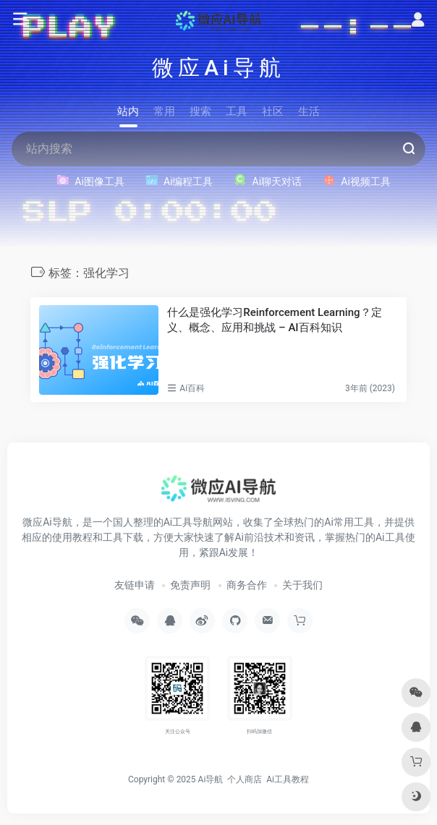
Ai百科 (192, 388)
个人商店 (244, 779)
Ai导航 (211, 779)
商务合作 (246, 585)
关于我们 (302, 585)
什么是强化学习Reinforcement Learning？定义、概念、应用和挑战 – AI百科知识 (274, 320)
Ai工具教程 (287, 779)
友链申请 (134, 585)
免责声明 (190, 585)
